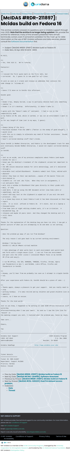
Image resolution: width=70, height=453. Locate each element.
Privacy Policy (44, 436)
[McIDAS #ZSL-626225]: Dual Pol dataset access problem (33, 382)
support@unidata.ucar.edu (14, 429)
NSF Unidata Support (11, 426)
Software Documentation (22, 41)
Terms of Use (61, 436)
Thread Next (39, 14)
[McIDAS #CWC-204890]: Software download (37, 376)
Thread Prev (27, 14)
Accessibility (9, 439)
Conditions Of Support (19, 423)
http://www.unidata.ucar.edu (46, 345)
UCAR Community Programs (33, 446)
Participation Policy (17, 450)
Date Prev (6, 14)
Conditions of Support (24, 436)
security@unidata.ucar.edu (36, 432)
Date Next (16, 14)
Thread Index (62, 14)
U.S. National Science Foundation (53, 448)
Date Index (50, 14)
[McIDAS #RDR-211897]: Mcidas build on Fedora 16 (39, 374)
